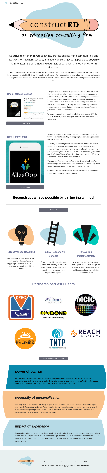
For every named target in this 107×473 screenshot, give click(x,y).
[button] (104, 2)
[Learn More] (25, 187)
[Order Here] (25, 123)
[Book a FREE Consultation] (53, 358)
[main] (53, 67)
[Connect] (53, 210)
